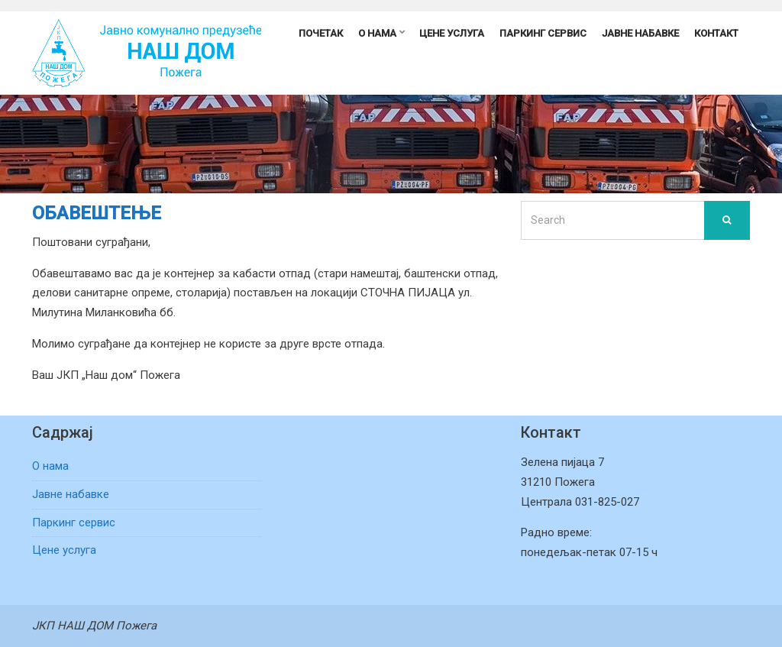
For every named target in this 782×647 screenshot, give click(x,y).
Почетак (321, 33)
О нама (377, 33)
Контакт (716, 33)
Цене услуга (451, 33)
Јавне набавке (640, 33)
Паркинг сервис (542, 33)
